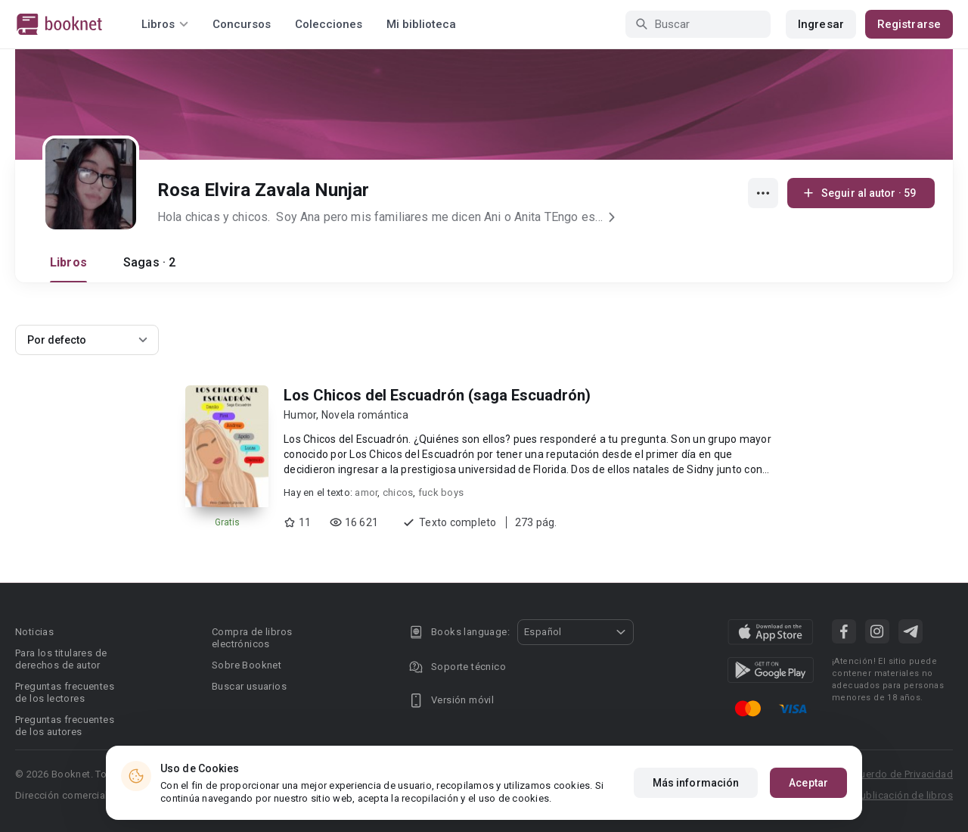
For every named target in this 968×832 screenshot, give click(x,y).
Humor (300, 415)
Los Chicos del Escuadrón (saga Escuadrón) (437, 395)
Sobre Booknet (246, 665)
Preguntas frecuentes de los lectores (64, 692)
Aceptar (808, 783)
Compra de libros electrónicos (252, 638)
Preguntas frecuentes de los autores (64, 725)
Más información (696, 783)
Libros (68, 262)
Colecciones (328, 24)
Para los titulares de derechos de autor (61, 659)
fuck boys (441, 492)
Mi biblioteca (421, 24)
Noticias (34, 631)
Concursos (242, 24)
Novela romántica (364, 415)
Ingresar (821, 24)
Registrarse (909, 24)
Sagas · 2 (149, 262)
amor (366, 492)
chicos (398, 492)
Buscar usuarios (249, 686)
